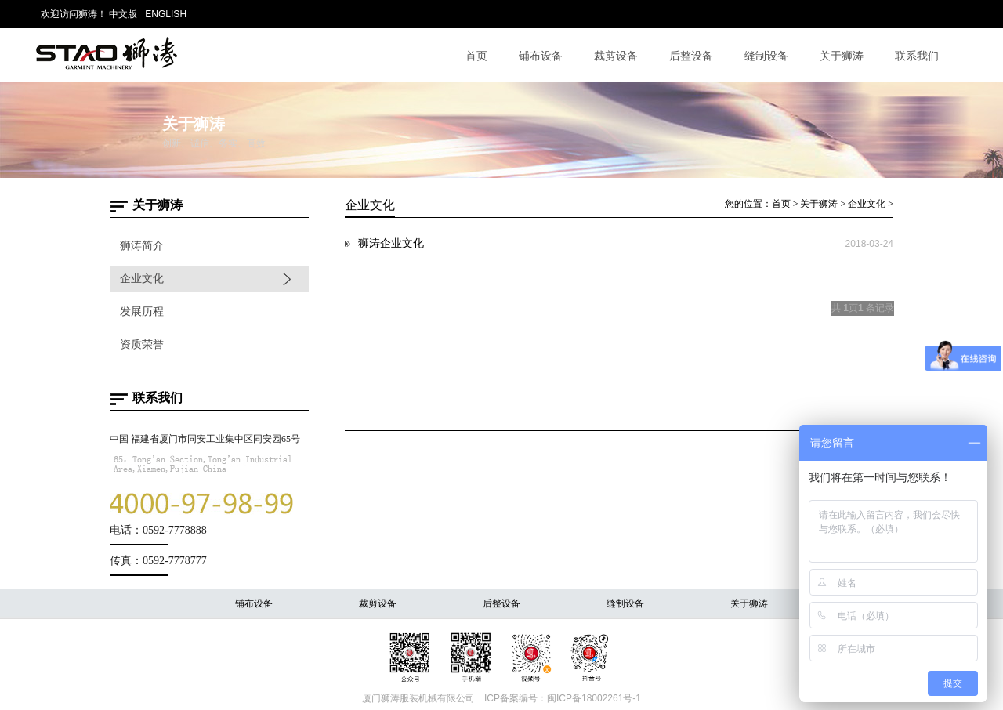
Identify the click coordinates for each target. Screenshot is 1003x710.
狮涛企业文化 (391, 243)
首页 (476, 55)
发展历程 (142, 311)
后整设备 (691, 55)
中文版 (123, 14)
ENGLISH (165, 14)
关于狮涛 (842, 55)
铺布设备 (541, 55)
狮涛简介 (142, 246)
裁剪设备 (616, 55)
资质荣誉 (142, 344)
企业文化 (142, 278)
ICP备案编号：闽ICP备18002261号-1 (562, 698)
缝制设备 (766, 55)
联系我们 (917, 55)
